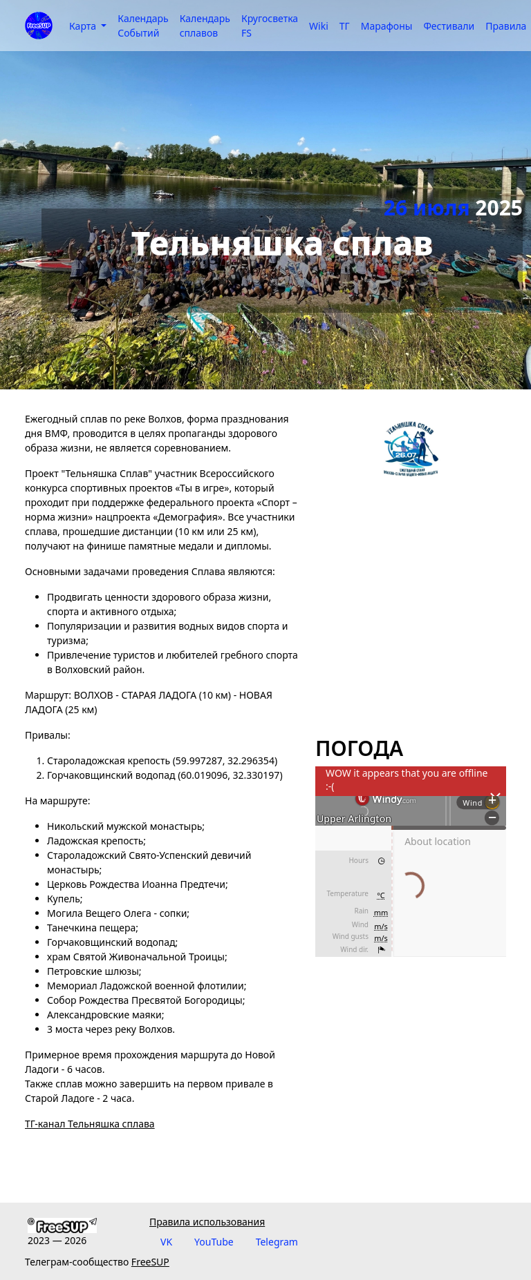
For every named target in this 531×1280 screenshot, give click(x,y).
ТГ (344, 25)
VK (166, 1241)
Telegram (277, 1241)
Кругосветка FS (269, 25)
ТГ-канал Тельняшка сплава (90, 1123)
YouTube (214, 1241)
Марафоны (387, 25)
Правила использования (207, 1221)
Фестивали (448, 25)
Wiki (318, 25)
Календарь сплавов (205, 25)
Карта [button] (84, 25)
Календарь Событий (143, 25)
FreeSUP (150, 1261)
